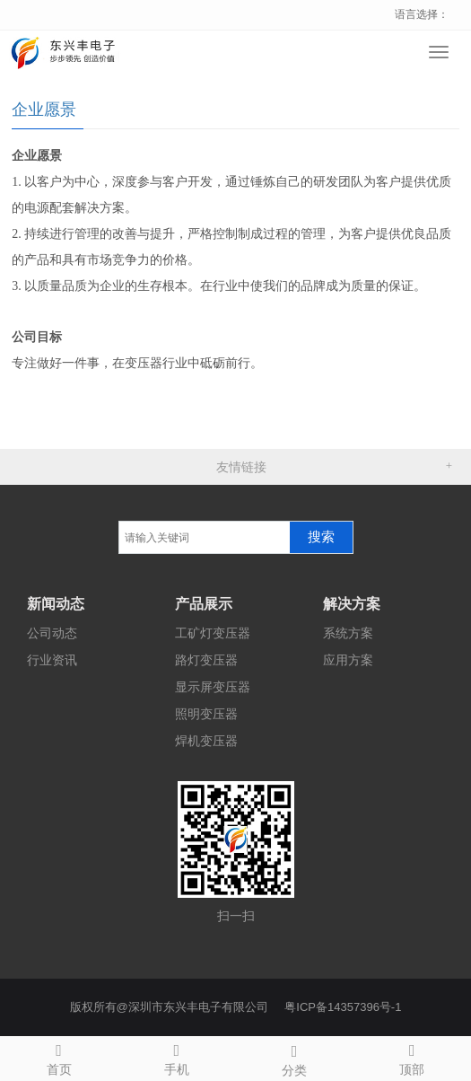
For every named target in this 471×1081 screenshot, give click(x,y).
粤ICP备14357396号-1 (342, 1007)
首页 (59, 1057)
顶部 (412, 1057)
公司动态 (52, 633)
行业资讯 (52, 660)
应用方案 (348, 660)
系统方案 (348, 633)
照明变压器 (206, 714)
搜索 (321, 537)
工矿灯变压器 (212, 633)
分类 (294, 1057)
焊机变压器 (206, 741)
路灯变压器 (206, 660)
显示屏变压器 (212, 687)
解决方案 (351, 603)
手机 (176, 1057)
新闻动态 (55, 603)
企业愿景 (44, 110)
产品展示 (203, 603)
